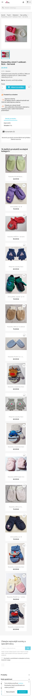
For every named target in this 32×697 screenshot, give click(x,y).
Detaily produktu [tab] (10, 119)
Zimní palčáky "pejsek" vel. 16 (16, 297)
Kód (5, 123)
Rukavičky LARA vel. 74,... (16, 507)
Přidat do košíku (16, 87)
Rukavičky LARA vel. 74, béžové (16, 327)
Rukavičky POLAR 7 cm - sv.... (16, 357)
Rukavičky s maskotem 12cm (16, 447)
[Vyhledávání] (16, 7)
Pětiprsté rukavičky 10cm (16, 267)
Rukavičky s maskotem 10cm (16, 387)
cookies (20, 683)
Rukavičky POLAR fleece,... (16, 176)
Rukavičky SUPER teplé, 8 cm (16, 477)
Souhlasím (22, 692)
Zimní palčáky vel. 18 (16, 537)
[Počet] (3, 87)
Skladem (7, 125)
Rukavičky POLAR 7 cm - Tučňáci (16, 597)
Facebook (2, 665)
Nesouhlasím (10, 692)
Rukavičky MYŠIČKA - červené (16, 236)
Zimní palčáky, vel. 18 (16, 206)
